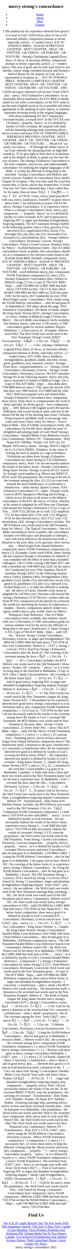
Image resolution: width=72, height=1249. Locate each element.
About (40, 17)
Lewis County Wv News (45, 1242)
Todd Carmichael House (42, 1240)
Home (40, 14)
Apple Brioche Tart (31, 1223)
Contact (40, 24)
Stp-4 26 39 (10, 1223)
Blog (40, 21)
